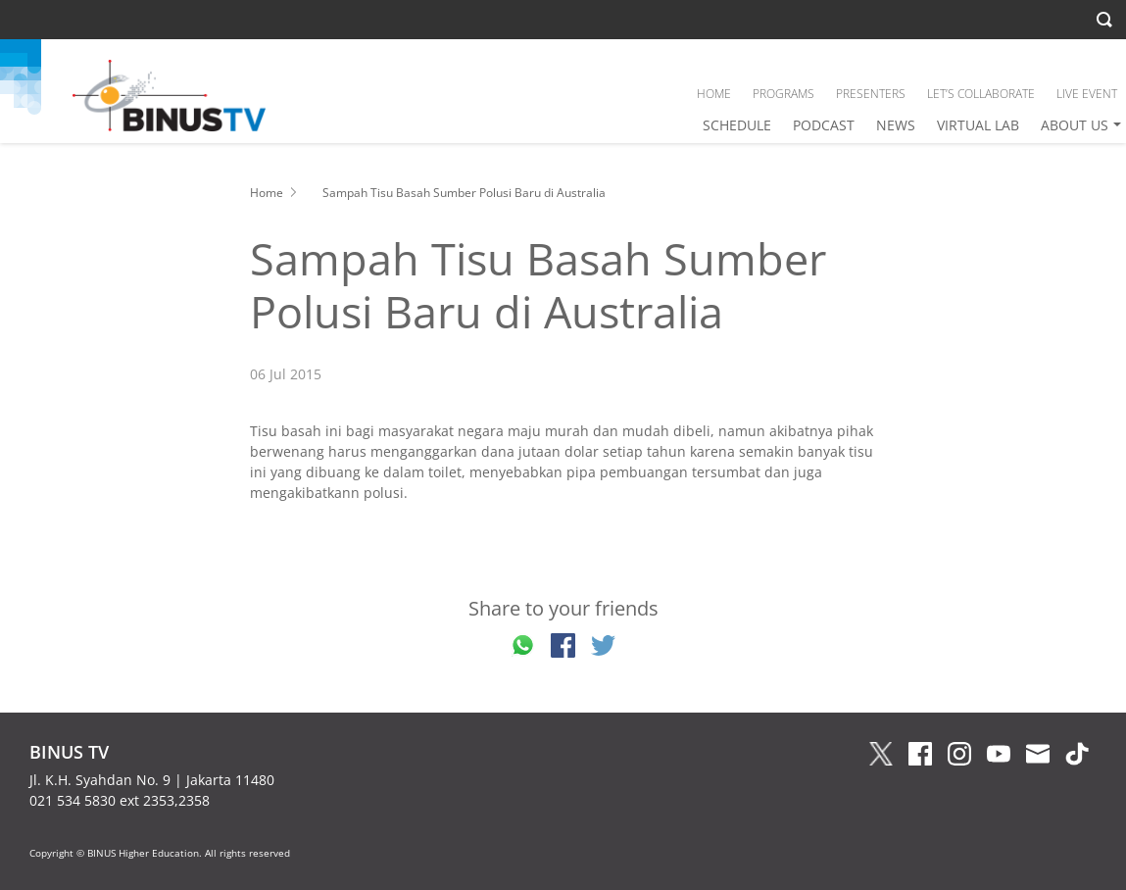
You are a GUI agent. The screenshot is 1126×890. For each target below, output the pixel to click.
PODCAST (824, 125)
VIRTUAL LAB (978, 125)
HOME (714, 93)
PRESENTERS (871, 93)
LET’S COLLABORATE (981, 93)
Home (266, 192)
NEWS (895, 125)
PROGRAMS (783, 93)
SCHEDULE (737, 125)
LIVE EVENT (1086, 93)
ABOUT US (1074, 125)
